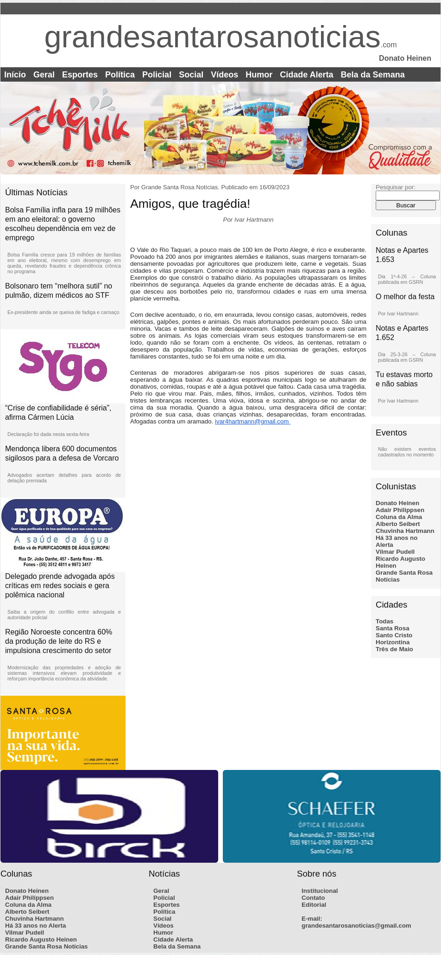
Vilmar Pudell (395, 551)
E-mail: (312, 918)
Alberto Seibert (398, 523)
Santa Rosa (393, 628)
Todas (384, 621)
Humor (259, 74)
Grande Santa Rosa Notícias (46, 946)
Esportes (80, 74)
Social (191, 74)
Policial (156, 74)
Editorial (314, 904)
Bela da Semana (373, 74)
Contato (313, 897)
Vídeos (224, 74)
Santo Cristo (394, 635)
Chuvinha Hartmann (405, 530)
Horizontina (393, 642)
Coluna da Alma (399, 516)
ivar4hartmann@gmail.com (252, 421)
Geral (44, 74)
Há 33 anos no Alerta (35, 925)
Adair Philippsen (400, 509)
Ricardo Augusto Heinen (41, 939)
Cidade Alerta (306, 74)
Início (15, 74)
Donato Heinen (397, 503)
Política (120, 74)
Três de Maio (394, 649)
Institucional (320, 890)
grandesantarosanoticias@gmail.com (356, 925)
